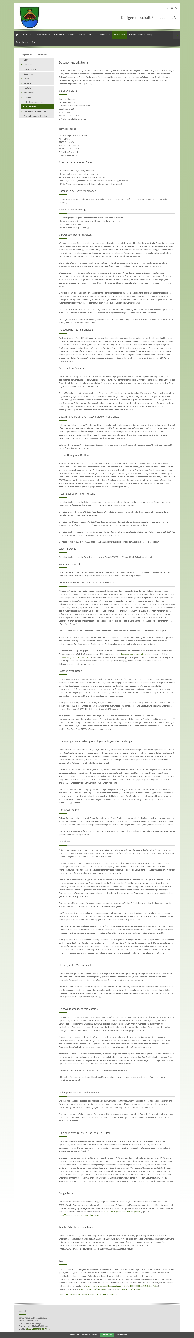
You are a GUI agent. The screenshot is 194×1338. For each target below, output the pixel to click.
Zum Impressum (167, 8)
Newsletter (105, 34)
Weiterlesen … (123, 1334)
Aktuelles (27, 34)
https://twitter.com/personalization (130, 1289)
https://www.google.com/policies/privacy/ (122, 1211)
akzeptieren (106, 1335)
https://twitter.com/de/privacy (92, 1289)
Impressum (119, 34)
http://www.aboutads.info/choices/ (136, 654)
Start (16, 32)
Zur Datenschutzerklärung (172, 8)
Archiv (71, 34)
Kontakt (92, 34)
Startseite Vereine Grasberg (28, 42)
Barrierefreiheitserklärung (140, 34)
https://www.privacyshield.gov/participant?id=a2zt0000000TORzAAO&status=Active (122, 1286)
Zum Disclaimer (176, 8)
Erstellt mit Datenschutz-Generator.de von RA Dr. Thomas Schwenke (88, 1294)
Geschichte (59, 34)
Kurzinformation (42, 34)
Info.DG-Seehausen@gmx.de (37, 1328)
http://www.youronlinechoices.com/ (74, 657)
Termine (81, 34)
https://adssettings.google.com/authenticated (79, 1215)
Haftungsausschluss (34, 102)
